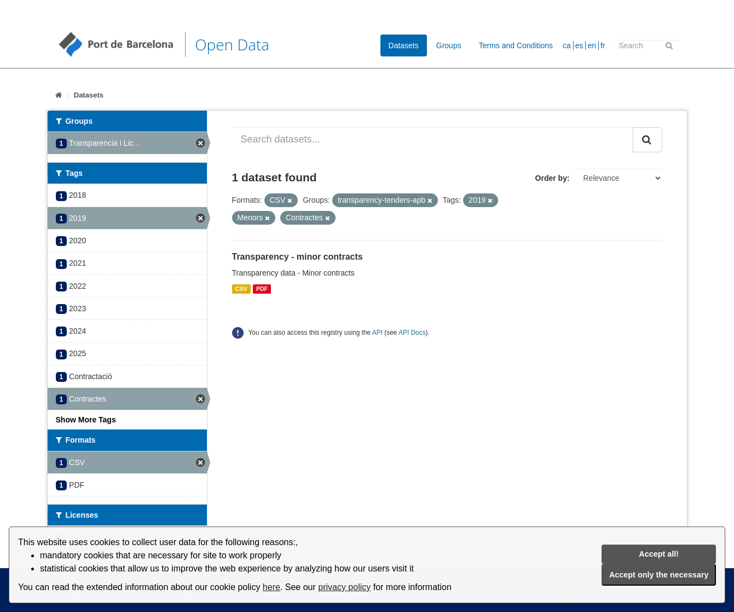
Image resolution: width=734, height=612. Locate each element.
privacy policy (344, 587)
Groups (448, 45)
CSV (241, 288)
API (377, 332)
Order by (551, 178)
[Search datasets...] (432, 139)
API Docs (412, 332)
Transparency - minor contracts (297, 256)
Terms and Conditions (516, 45)
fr (602, 45)
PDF (262, 288)
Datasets (404, 45)
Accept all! (659, 554)
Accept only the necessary (659, 574)
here (271, 587)
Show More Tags (86, 419)
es (579, 45)
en (591, 45)
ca (567, 45)
